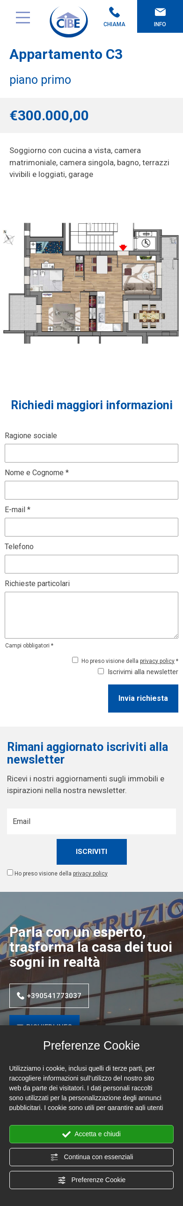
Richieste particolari (37, 583)
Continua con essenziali (91, 1157)
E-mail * (17, 509)
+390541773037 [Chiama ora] (49, 996)
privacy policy (157, 661)
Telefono (19, 546)
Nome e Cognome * (37, 472)
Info (160, 17)
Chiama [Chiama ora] (114, 17)
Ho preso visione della (61, 873)
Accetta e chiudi (91, 1134)
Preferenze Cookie (92, 1180)
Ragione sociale (31, 435)
